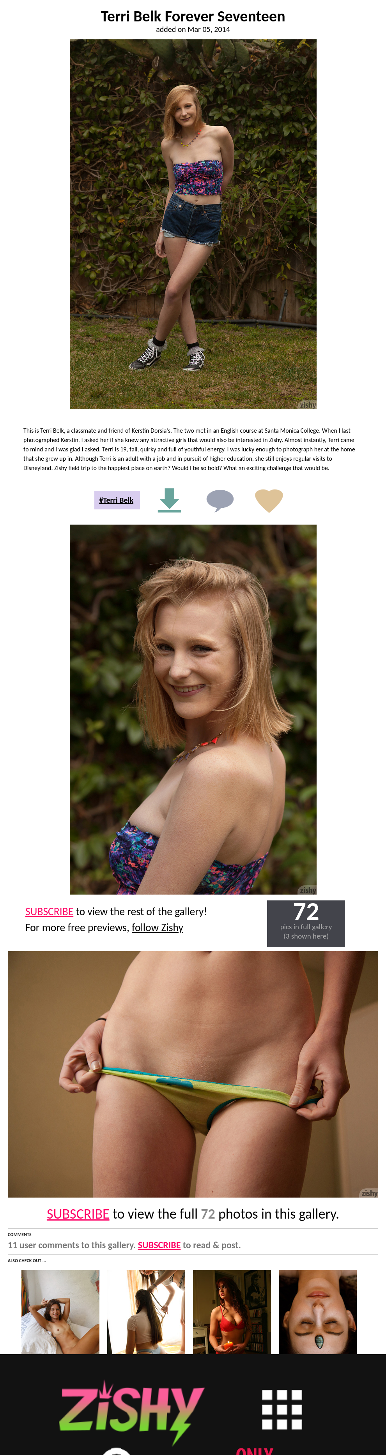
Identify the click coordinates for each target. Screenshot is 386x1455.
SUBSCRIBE (49, 911)
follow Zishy (157, 927)
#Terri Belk (116, 500)
